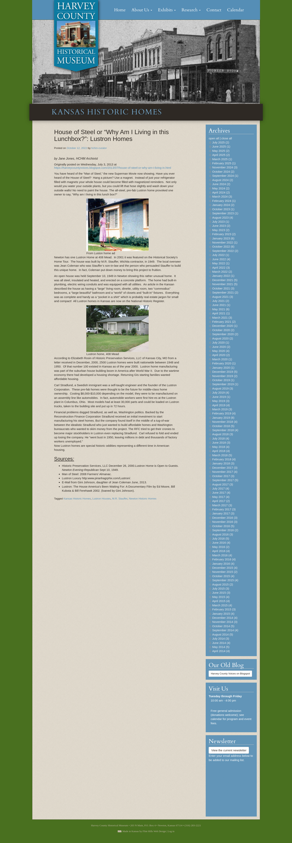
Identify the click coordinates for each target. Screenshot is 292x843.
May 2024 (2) (220, 188)
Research (191, 10)
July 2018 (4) (220, 438)
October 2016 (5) (223, 526)
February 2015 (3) (224, 609)
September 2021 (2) (225, 292)
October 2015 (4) (223, 576)
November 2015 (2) (224, 571)
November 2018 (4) (224, 421)
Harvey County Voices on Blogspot (230, 673)
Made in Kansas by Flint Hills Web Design (144, 831)
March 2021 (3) (222, 317)
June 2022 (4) (221, 259)
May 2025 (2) (220, 150)
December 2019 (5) (224, 371)
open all (214, 138)
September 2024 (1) (225, 175)
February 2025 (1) (224, 163)
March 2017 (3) (222, 505)
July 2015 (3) (220, 588)
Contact (213, 10)
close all (226, 138)
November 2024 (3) (224, 167)
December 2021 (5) (224, 280)
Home (120, 10)
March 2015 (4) (222, 605)
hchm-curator (99, 148)
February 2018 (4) (224, 459)
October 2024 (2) (223, 171)
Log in (171, 831)
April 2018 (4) (221, 451)
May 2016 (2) (220, 547)
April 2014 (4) (221, 651)
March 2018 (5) (222, 455)
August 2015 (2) (222, 584)
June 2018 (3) (221, 442)
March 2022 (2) (222, 271)
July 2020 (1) (220, 342)
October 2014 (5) (223, 626)
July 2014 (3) (220, 638)
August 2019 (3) (222, 388)
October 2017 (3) (223, 476)
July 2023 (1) (220, 221)
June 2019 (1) (221, 396)
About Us (141, 10)
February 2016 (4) (224, 559)
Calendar (235, 10)
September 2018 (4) (225, 430)
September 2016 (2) (225, 530)
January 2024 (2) (223, 205)
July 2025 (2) (220, 142)
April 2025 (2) (221, 154)
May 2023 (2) (220, 230)
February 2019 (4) (224, 413)
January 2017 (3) (223, 513)
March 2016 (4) (222, 555)
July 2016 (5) (220, 538)
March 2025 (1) (222, 159)
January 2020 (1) (223, 367)
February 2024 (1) (224, 200)
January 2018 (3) (223, 463)
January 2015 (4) (223, 613)
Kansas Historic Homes (77, 498)
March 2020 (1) (222, 359)
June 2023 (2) (221, 225)
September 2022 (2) (225, 250)
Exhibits (167, 10)
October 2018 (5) (223, 426)
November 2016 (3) (224, 521)
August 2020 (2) (222, 338)
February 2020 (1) (224, 363)
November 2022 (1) (224, 242)
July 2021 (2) (220, 300)
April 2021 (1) (221, 313)
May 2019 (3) (220, 401)
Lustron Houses (101, 498)
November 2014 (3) (224, 621)
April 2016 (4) (221, 551)
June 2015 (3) (221, 592)
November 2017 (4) (224, 471)
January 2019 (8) (223, 417)
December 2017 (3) (224, 467)
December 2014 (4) (224, 617)
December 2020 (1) (224, 325)
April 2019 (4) (221, 405)
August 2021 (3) (222, 296)
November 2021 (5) (224, 284)
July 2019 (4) (220, 392)
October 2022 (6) (223, 246)
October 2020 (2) (223, 330)
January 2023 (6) (223, 238)
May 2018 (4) (220, 446)
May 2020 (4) (220, 350)
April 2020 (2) (221, 355)
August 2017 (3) (222, 484)
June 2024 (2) (221, 184)
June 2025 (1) (221, 146)
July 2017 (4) (220, 488)
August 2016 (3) (222, 534)
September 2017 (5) (225, 480)
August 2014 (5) (222, 634)
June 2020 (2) (221, 346)
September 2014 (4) (225, 630)
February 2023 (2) (224, 234)
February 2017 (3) (224, 509)
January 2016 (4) (223, 563)
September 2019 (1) (225, 384)
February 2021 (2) (224, 321)
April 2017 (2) (221, 501)
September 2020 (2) (225, 334)
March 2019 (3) (222, 409)
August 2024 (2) (222, 180)
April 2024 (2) (221, 192)
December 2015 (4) (224, 567)
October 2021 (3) (223, 288)
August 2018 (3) (222, 434)
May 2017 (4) (220, 496)
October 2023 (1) (223, 209)
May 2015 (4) (220, 597)
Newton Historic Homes (142, 498)
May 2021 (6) (220, 309)
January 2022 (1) (223, 275)
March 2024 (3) (222, 196)
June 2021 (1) (221, 305)
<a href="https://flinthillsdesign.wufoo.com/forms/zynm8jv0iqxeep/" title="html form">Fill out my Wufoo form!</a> (231, 787)
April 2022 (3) (221, 267)
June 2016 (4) (221, 542)
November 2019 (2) (224, 376)
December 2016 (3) (224, 517)
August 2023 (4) (222, 217)
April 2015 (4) (221, 601)
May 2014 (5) (220, 647)
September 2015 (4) (225, 580)
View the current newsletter (228, 750)
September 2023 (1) (225, 213)
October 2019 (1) (223, 380)
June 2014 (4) (221, 642)
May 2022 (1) (220, 263)
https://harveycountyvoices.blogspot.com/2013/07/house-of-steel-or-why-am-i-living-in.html (112, 167)
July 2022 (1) (220, 255)
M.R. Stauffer (120, 498)
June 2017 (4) (221, 492)
